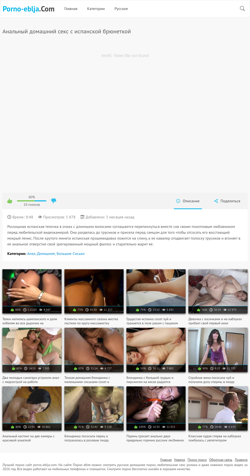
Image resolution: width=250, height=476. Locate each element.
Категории (96, 8)
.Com (28, 8)
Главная (70, 8)
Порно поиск (197, 459)
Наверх (179, 459)
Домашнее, (46, 253)
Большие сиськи (71, 253)
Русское (121, 8)
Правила (241, 459)
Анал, (32, 253)
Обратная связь (220, 459)
